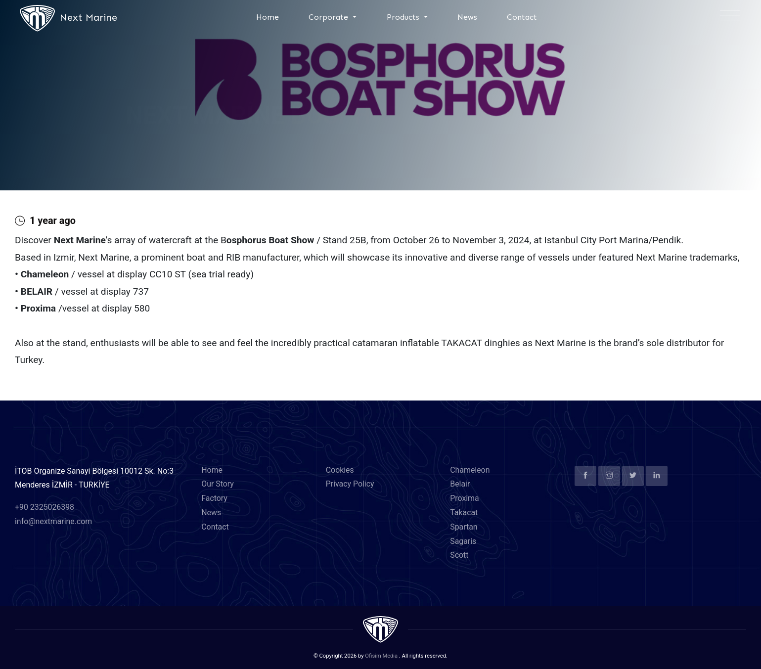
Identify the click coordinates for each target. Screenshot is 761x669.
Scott (459, 555)
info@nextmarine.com (53, 522)
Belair (460, 484)
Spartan (464, 527)
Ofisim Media (381, 656)
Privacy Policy (350, 484)
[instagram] (609, 476)
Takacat (464, 513)
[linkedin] (657, 476)
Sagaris (463, 541)
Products (404, 17)
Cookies (340, 470)
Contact (522, 17)
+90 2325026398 (45, 507)
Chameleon (470, 470)
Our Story (217, 484)
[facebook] (585, 476)
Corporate (330, 17)
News (467, 17)
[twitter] (633, 476)
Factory (214, 498)
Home (267, 17)
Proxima (464, 498)
